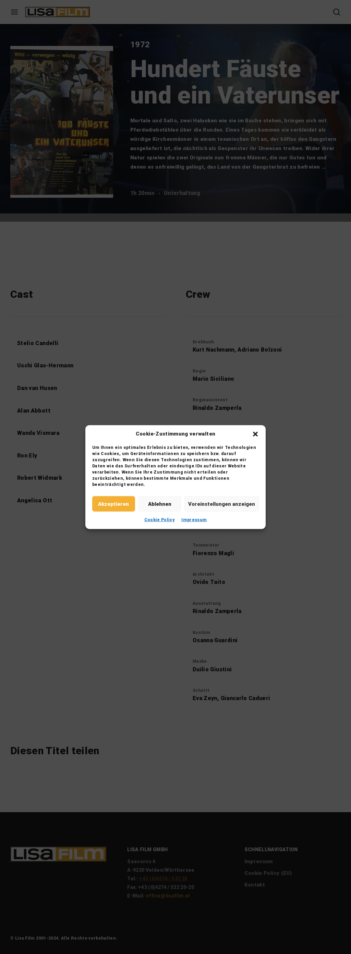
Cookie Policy (159, 519)
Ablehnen (159, 504)
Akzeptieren (113, 504)
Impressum (194, 519)
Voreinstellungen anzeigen (221, 504)
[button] (255, 433)
